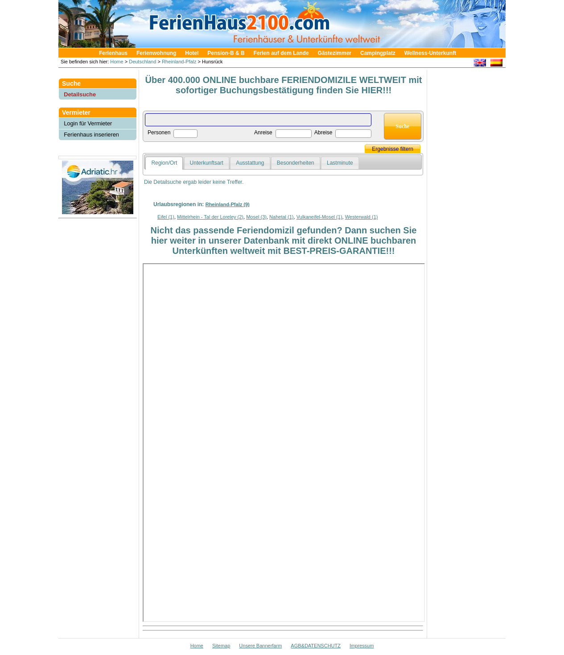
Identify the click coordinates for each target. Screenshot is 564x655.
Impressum (362, 645)
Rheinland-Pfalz (179, 61)
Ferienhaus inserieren (91, 134)
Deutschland (142, 61)
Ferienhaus (113, 53)
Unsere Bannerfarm (260, 645)
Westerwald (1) (361, 217)
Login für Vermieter (88, 123)
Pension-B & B (225, 53)
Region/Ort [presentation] (164, 163)
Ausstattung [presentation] (250, 163)
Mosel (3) (256, 217)
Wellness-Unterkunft (430, 53)
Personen (159, 132)
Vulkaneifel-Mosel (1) (319, 217)
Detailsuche (80, 94)
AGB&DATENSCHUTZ (316, 645)
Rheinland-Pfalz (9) (228, 204)
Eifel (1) (165, 217)
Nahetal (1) (281, 217)
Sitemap (221, 645)
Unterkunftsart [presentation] (206, 163)
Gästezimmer (334, 53)
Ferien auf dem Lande (281, 53)
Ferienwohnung (156, 53)
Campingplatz (377, 53)
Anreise (263, 132)
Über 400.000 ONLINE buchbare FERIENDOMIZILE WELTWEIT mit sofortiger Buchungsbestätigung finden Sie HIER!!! (283, 85)
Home (116, 61)
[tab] (164, 163)
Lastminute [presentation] (340, 163)
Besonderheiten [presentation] (295, 163)
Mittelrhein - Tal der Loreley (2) (210, 217)
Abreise (323, 132)
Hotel (191, 53)
